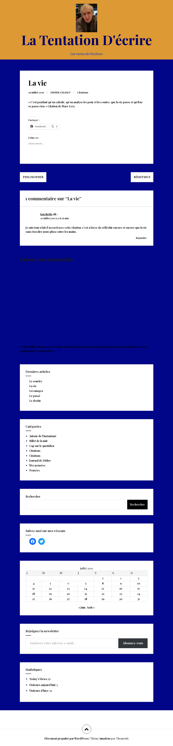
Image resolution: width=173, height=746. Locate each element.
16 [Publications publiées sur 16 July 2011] (120, 588)
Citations (85, 92)
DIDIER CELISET (62, 92)
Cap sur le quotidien (41, 445)
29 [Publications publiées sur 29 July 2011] (102, 599)
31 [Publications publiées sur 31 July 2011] (138, 599)
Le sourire (35, 381)
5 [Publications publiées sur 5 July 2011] (50, 583)
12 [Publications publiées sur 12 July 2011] (50, 588)
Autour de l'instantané (42, 436)
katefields (46, 214)
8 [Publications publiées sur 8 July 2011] (103, 583)
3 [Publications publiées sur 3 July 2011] (138, 578)
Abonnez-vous (133, 643)
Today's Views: (38, 679)
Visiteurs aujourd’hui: (42, 685)
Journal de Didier (40, 460)
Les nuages (36, 390)
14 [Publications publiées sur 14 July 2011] (85, 588)
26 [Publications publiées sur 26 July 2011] (50, 599)
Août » (91, 607)
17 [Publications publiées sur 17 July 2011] (138, 588)
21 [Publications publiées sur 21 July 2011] (86, 593)
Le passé (34, 395)
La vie (33, 386)
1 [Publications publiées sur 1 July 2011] (102, 578)
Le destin (35, 400)
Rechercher (33, 496)
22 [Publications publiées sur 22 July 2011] (103, 593)
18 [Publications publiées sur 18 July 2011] (33, 593)
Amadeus (105, 738)
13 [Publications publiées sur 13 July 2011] (68, 588)
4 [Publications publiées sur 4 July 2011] (33, 583)
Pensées (34, 470)
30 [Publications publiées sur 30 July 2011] (120, 599)
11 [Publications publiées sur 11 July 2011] (33, 588)
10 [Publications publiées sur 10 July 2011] (138, 583)
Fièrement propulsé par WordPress (66, 738)
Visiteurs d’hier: (39, 690)
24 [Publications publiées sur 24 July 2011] (138, 593)
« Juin (82, 607)
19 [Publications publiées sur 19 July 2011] (50, 593)
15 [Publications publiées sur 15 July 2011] (103, 588)
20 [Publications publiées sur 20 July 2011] (68, 593)
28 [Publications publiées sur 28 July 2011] (85, 599)
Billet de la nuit (38, 440)
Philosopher (33, 177)
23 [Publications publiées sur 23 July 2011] (120, 593)
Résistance (142, 177)
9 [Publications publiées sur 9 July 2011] (121, 583)
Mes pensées (37, 465)
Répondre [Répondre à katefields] (141, 237)
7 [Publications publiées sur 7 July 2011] (85, 583)
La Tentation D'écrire (86, 39)
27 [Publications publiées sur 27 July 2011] (68, 599)
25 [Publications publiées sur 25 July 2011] (33, 599)
